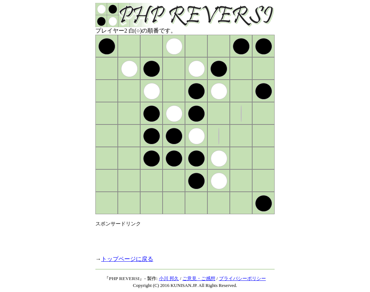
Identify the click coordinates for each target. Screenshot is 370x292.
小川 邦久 (169, 278)
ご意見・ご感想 (198, 278)
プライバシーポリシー (242, 278)
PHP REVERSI (124, 278)
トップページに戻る (127, 259)
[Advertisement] (179, 238)
